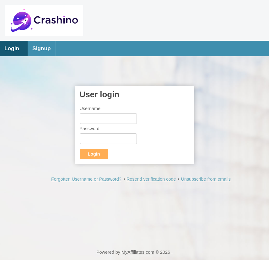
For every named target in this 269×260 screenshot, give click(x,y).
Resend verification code (151, 179)
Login (11, 48)
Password (90, 128)
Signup (41, 48)
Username (90, 108)
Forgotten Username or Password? (86, 179)
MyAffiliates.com (137, 252)
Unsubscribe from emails (205, 179)
